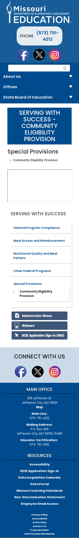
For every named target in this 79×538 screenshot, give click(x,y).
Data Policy (39, 522)
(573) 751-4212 (47, 36)
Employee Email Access (39, 504)
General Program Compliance (36, 228)
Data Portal (39, 484)
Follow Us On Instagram (57, 54)
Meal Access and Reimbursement (39, 241)
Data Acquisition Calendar (39, 477)
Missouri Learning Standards (39, 491)
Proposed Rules (39, 530)
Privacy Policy (39, 514)
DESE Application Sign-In (39, 471)
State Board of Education (39, 97)
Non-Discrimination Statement (39, 497)
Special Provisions (27, 284)
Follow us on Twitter (41, 54)
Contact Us (39, 526)
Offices (39, 87)
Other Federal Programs (32, 271)
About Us (39, 77)
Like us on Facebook (25, 54)
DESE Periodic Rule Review (39, 533)
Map (39, 407)
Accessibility (39, 464)
